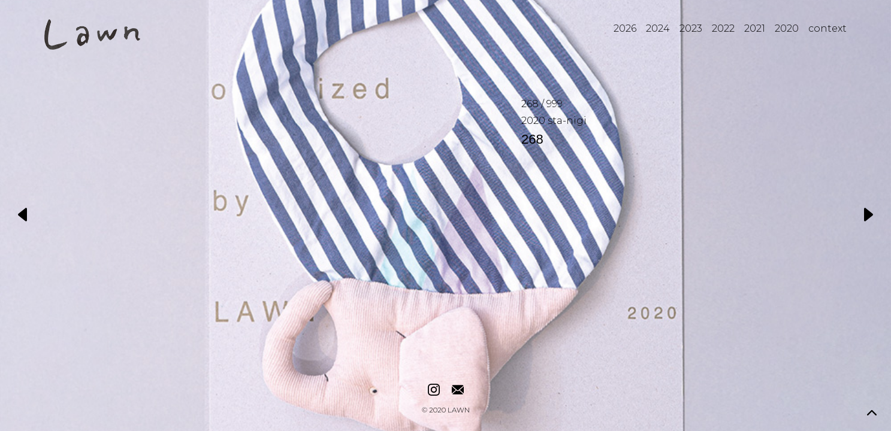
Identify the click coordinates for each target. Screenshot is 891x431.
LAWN (459, 410)
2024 (658, 28)
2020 (787, 28)
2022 (723, 28)
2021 (754, 28)
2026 (625, 28)
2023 (690, 28)
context (827, 28)
